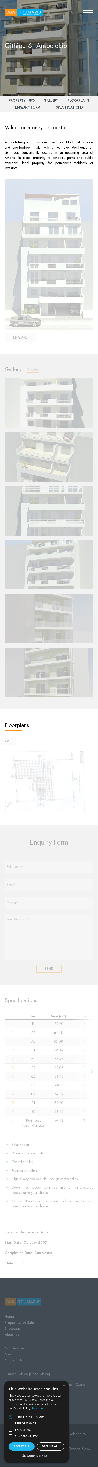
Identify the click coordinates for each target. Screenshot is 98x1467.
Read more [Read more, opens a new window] (38, 1408)
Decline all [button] (50, 1446)
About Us (12, 1334)
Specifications (69, 107)
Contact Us (13, 1360)
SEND (49, 968)
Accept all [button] (22, 1446)
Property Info (22, 100)
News (9, 1354)
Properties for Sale (19, 1322)
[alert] (36, 1422)
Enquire (20, 337)
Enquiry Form (27, 107)
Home (9, 1316)
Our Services (14, 1348)
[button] (36, 1455)
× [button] (63, 1385)
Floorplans (78, 100)
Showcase (12, 1328)
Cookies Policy (79, 1448)
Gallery (51, 100)
